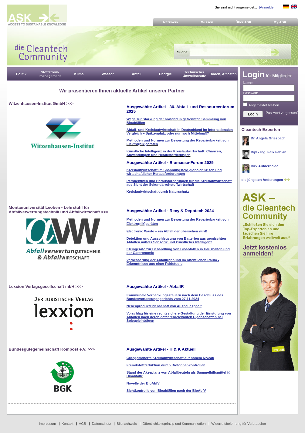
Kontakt (67, 423)
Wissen (207, 22)
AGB (82, 423)
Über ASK (244, 22)
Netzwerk (170, 22)
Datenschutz (101, 423)
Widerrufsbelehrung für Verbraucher (238, 423)
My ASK (279, 22)
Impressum (47, 423)
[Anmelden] (267, 7)
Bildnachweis (127, 423)
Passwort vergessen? (282, 113)
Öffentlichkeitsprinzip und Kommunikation (173, 423)
